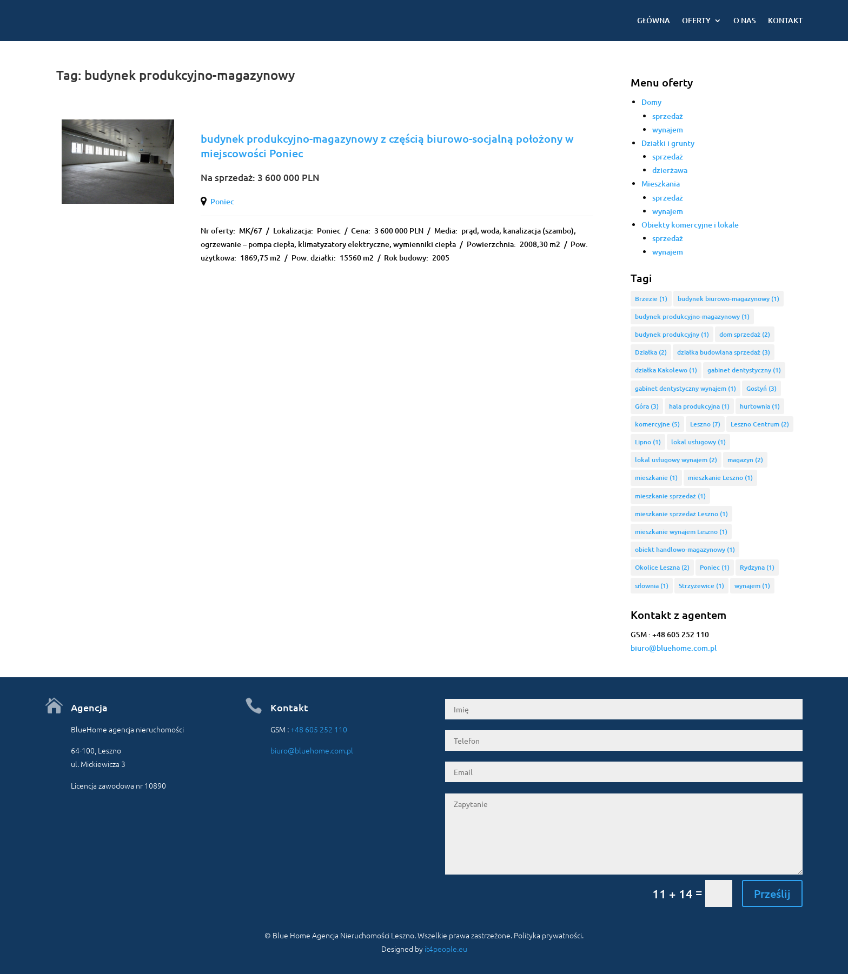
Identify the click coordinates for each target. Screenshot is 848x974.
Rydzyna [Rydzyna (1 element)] (757, 567)
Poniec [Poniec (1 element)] (715, 567)
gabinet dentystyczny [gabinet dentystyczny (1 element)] (744, 370)
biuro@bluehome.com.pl (674, 648)
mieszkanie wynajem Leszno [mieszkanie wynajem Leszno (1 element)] (681, 531)
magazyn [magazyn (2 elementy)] (745, 459)
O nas (744, 20)
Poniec (222, 201)
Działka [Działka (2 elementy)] (651, 352)
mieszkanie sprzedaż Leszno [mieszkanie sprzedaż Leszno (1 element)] (681, 513)
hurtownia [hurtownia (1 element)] (760, 406)
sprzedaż (667, 116)
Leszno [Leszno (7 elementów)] (705, 424)
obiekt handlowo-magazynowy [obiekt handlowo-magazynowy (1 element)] (685, 549)
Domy (651, 102)
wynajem (667, 129)
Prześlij (772, 893)
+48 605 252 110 (318, 729)
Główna (653, 20)
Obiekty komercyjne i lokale (690, 224)
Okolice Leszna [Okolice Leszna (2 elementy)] (662, 567)
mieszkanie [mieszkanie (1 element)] (656, 477)
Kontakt (785, 20)
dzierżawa (669, 170)
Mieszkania (660, 183)
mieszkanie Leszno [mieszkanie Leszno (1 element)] (720, 477)
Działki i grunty (667, 143)
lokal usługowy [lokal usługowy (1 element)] (698, 441)
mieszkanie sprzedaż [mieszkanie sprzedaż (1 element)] (670, 496)
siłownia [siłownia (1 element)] (651, 585)
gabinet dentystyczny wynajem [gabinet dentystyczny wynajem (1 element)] (685, 388)
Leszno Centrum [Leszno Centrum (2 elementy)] (760, 424)
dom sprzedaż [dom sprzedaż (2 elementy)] (744, 334)
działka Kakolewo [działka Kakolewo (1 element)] (666, 370)
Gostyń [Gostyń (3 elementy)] (761, 388)
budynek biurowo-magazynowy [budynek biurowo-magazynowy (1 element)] (728, 298)
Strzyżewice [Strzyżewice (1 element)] (701, 585)
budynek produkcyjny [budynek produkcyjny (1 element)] (672, 334)
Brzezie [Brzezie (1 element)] (651, 298)
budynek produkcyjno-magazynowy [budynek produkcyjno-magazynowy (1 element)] (692, 316)
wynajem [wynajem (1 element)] (752, 585)
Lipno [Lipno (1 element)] (648, 441)
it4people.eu (446, 948)
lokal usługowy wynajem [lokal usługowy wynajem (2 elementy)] (676, 459)
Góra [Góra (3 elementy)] (647, 406)
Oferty (696, 20)
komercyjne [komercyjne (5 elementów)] (657, 424)
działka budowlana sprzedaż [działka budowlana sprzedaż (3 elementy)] (723, 352)
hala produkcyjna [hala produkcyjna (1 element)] (699, 406)
